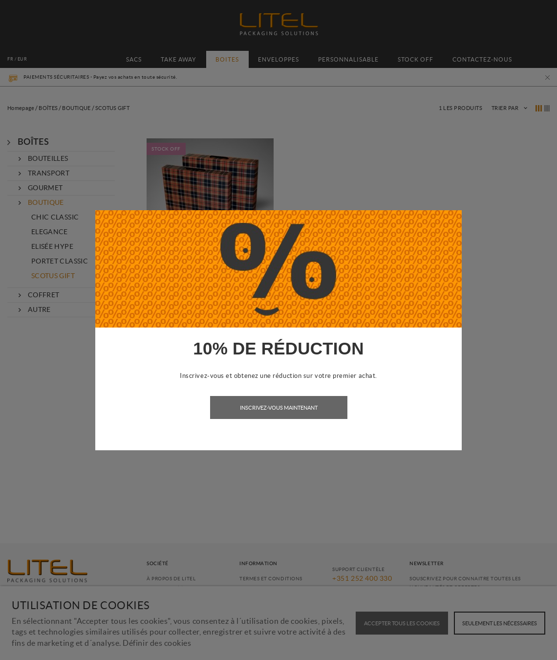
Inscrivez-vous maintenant (279, 408)
